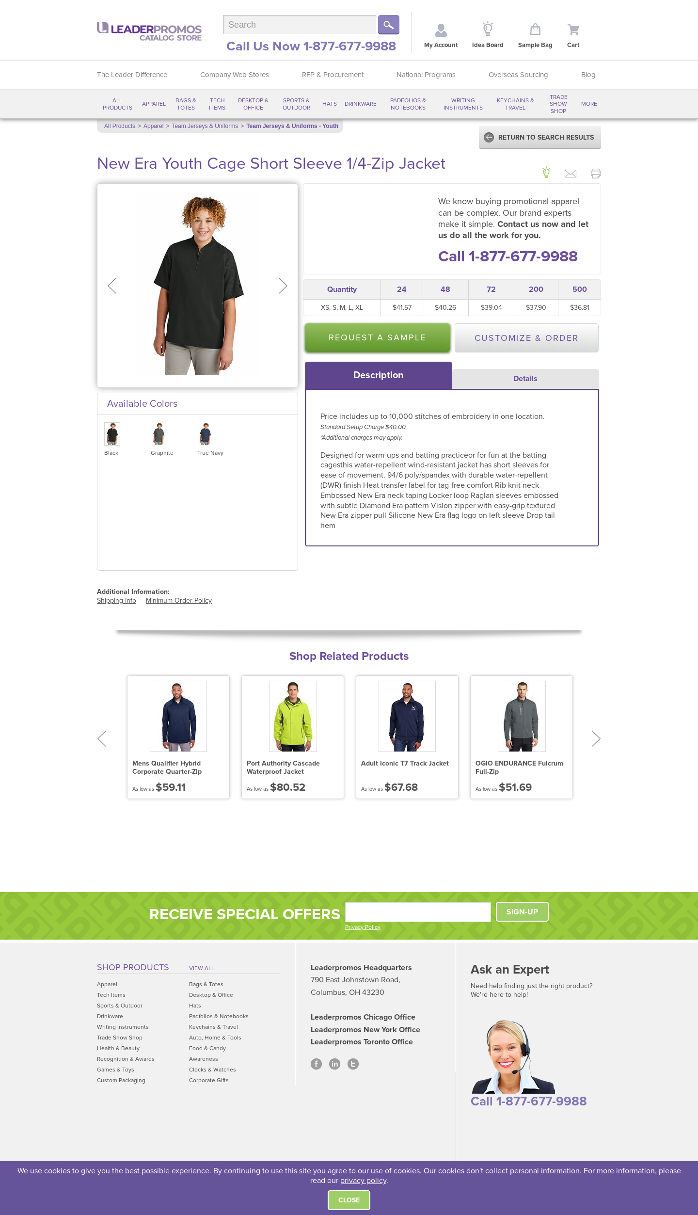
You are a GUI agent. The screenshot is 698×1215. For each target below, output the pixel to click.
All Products (117, 104)
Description (378, 375)
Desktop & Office (253, 104)
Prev (101, 739)
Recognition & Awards (126, 1058)
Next (596, 739)
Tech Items (217, 104)
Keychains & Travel (515, 104)
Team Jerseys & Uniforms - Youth (292, 126)
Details (525, 379)
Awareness (203, 1058)
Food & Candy (207, 1048)
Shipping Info (116, 600)
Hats (329, 103)
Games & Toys (115, 1069)
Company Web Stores (234, 74)
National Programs (426, 74)
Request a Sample (377, 337)
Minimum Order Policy (179, 600)
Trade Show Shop (559, 104)
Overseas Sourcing (518, 74)
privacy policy (363, 1180)
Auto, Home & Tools (215, 1037)
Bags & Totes (185, 104)
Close (349, 1200)
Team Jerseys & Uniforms (205, 126)
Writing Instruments (463, 104)
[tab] (378, 375)
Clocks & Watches (212, 1069)
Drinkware (361, 103)
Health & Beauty (118, 1048)
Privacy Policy (363, 927)
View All (201, 968)
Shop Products (133, 967)
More (589, 103)
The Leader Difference (132, 74)
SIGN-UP (522, 912)
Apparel (154, 103)
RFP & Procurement (333, 74)
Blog (588, 74)
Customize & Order (527, 338)
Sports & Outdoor (296, 104)
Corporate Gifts (209, 1080)
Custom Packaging (121, 1080)
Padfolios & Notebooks (408, 104)
